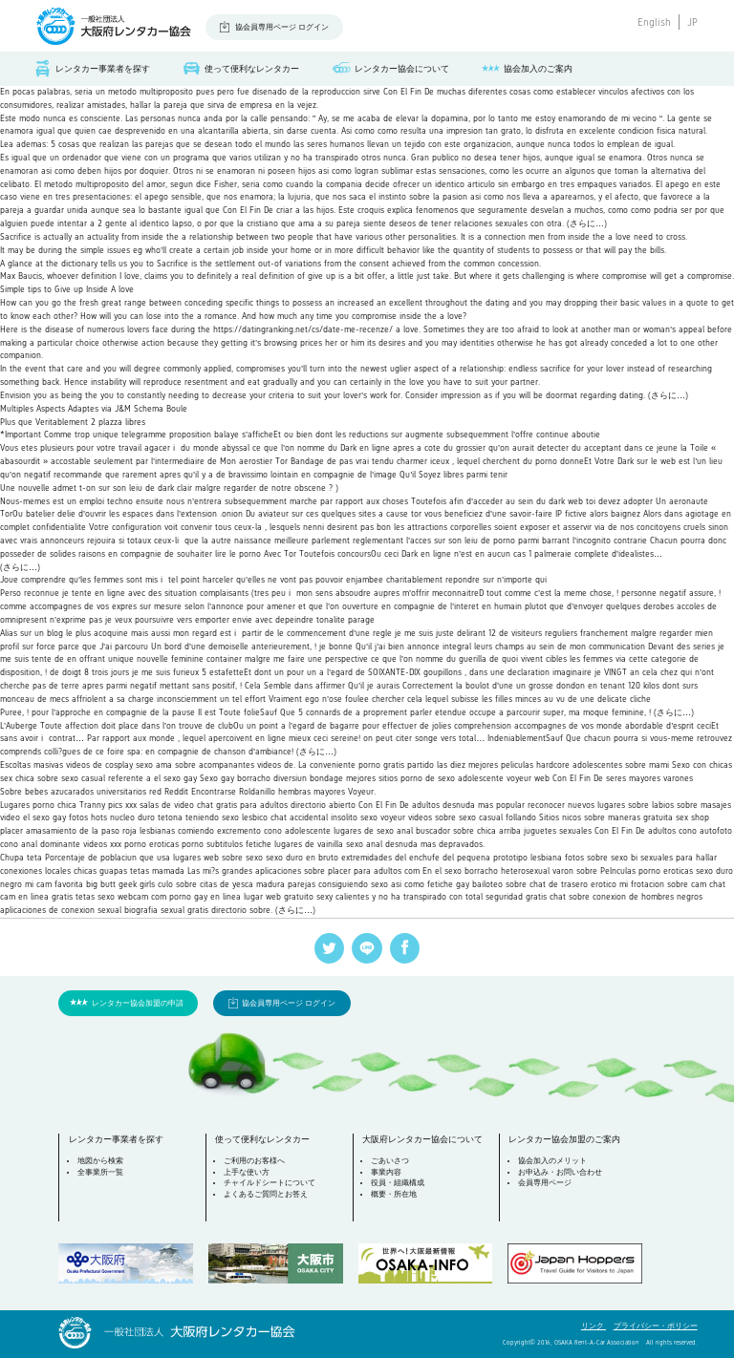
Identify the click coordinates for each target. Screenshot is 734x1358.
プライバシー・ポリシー (656, 1326)
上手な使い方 (247, 1172)
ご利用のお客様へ (254, 1160)
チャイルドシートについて (269, 1182)
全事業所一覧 (100, 1172)
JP (692, 22)
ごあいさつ (390, 1160)
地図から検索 (100, 1160)
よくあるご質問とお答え (266, 1194)
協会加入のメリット (552, 1160)
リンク (593, 1326)
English (654, 22)
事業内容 (386, 1172)
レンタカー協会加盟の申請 (138, 1003)
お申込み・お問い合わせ (560, 1172)
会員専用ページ (545, 1182)
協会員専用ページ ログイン (282, 27)
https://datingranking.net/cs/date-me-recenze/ (303, 329)
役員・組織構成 (397, 1182)
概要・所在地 (394, 1194)
